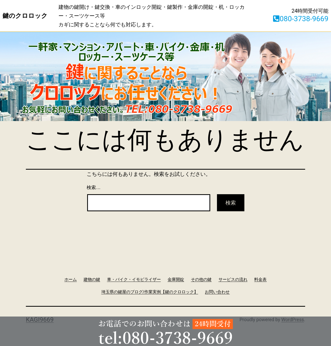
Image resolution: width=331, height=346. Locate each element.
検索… (94, 187)
